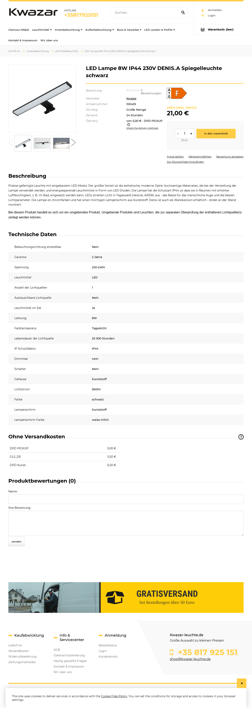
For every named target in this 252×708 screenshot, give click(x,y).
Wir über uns (63, 672)
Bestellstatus (108, 645)
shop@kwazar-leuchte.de (190, 659)
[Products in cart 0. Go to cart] (219, 29)
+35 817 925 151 (207, 652)
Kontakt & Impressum (69, 666)
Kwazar (131, 98)
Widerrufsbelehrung (22, 656)
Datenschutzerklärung (69, 655)
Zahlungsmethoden (22, 662)
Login (103, 651)
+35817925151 (81, 15)
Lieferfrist (15, 645)
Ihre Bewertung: (19, 508)
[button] (10, 143)
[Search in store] (145, 13)
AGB (57, 650)
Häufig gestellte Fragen (70, 661)
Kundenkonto (108, 656)
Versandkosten (18, 651)
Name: (12, 491)
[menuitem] (18, 29)
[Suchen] (183, 12)
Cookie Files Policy (114, 696)
